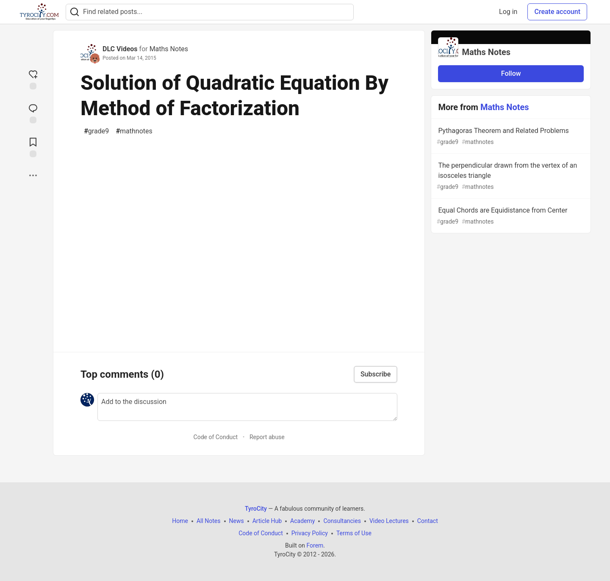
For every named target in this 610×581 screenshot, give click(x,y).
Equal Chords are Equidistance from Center (510, 216)
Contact (427, 520)
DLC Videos (120, 49)
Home (180, 520)
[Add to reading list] (33, 146)
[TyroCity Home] (39, 11)
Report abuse (267, 437)
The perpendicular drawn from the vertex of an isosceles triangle (510, 176)
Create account (557, 12)
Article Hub (267, 520)
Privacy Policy (309, 533)
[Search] (74, 12)
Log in (508, 12)
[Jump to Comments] (33, 112)
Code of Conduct (216, 437)
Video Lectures (389, 520)
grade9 (96, 131)
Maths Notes (169, 49)
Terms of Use (354, 533)
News (236, 520)
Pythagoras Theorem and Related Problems (510, 137)
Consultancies (341, 520)
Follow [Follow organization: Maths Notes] (511, 73)
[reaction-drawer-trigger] (33, 78)
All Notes (209, 520)
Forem (314, 545)
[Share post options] (33, 175)
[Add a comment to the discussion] (247, 407)
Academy (302, 520)
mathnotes (134, 131)
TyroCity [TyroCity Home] (256, 508)
